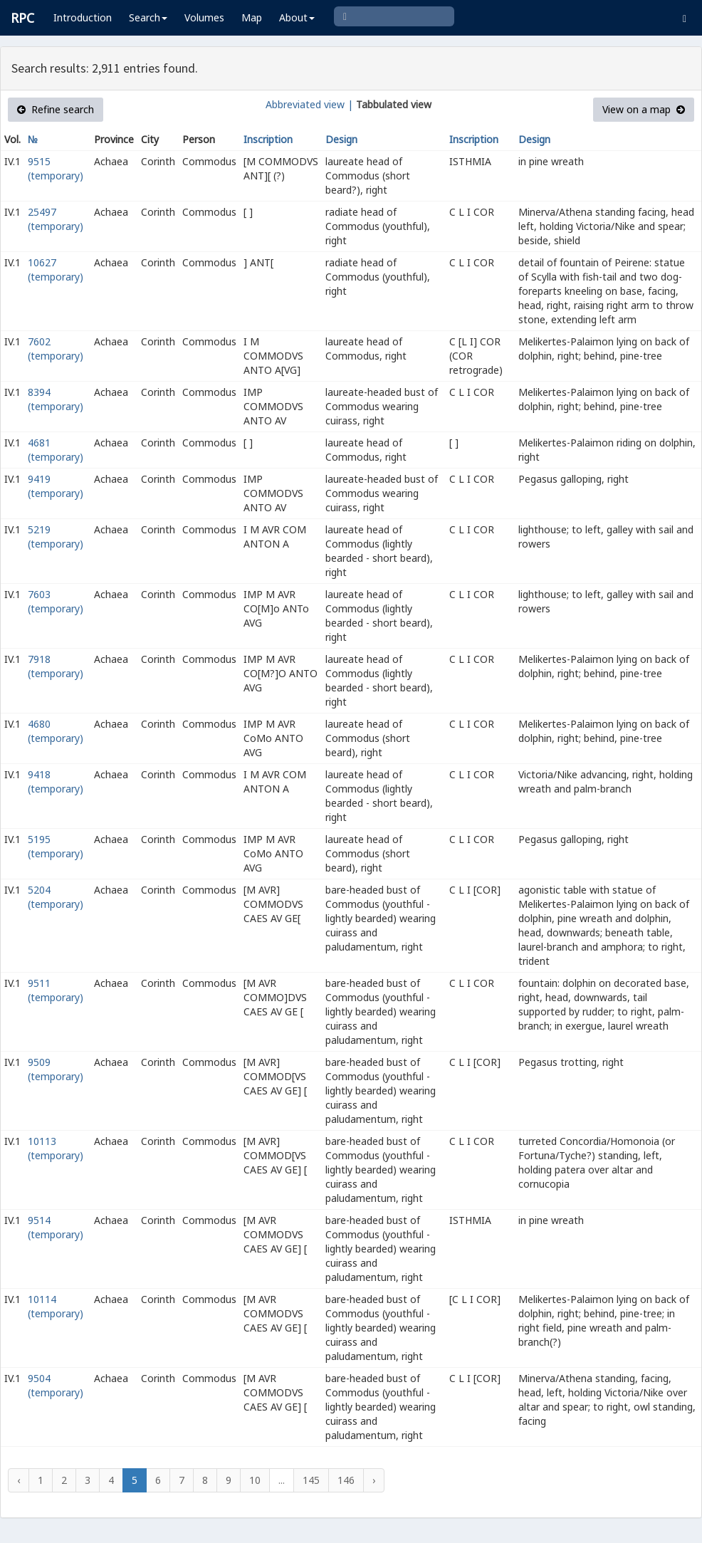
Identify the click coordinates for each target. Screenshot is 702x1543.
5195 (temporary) (55, 846)
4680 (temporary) (55, 731)
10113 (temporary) (55, 1148)
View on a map (643, 109)
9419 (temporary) (55, 486)
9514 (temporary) (55, 1227)
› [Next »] (373, 1480)
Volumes (204, 17)
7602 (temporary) (55, 348)
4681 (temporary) (55, 450)
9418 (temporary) (55, 781)
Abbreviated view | (309, 104)
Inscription (268, 139)
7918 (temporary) (55, 666)
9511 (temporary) (55, 990)
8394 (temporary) (55, 399)
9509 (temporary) (55, 1069)
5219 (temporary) (55, 536)
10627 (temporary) (55, 269)
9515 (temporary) (55, 168)
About (297, 17)
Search (148, 17)
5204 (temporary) (55, 897)
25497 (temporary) (55, 219)
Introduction (82, 17)
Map (251, 17)
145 (311, 1480)
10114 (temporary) (55, 1306)
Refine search (55, 109)
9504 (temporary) (55, 1385)
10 (255, 1480)
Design (341, 139)
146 (346, 1480)
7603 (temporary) (55, 601)
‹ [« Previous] (18, 1480)
